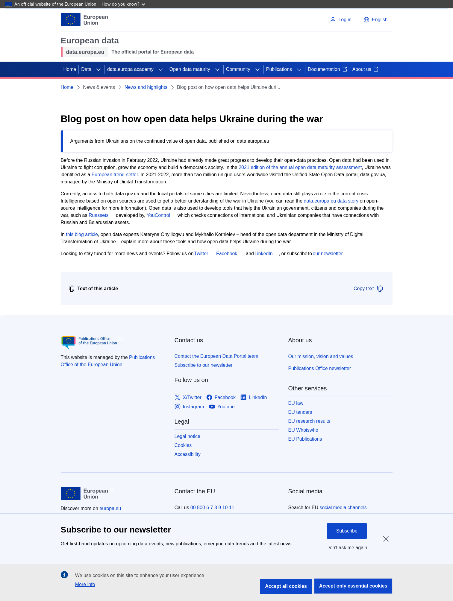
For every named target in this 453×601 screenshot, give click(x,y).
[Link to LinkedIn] (253, 397)
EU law (296, 403)
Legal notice (187, 436)
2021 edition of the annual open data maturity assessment (300, 167)
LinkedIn (263, 253)
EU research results (309, 421)
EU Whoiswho (303, 430)
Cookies (183, 445)
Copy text (369, 288)
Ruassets (99, 215)
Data (86, 69)
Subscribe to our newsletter (204, 365)
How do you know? (124, 4)
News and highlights (146, 87)
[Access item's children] (98, 69)
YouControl (158, 215)
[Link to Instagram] (189, 406)
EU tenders (300, 412)
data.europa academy (130, 69)
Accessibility (188, 454)
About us (365, 69)
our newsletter (328, 253)
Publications (279, 69)
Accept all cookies (286, 586)
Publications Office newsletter (319, 368)
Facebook (226, 253)
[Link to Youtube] (222, 406)
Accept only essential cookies (353, 585)
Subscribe (346, 530)
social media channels (342, 507)
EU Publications (305, 439)
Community (238, 69)
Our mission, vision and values (320, 356)
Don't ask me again (346, 547)
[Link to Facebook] (221, 397)
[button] (375, 19)
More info (85, 584)
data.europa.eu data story (331, 200)
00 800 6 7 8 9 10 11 (212, 507)
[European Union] (84, 19)
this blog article (82, 234)
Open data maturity (189, 69)
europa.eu (110, 508)
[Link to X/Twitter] (188, 397)
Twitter (201, 253)
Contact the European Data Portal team (216, 356)
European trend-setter (115, 174)
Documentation (327, 69)
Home (69, 69)
